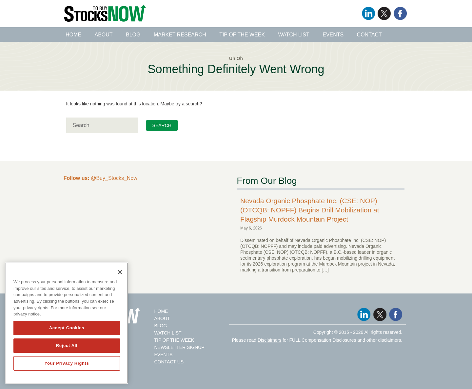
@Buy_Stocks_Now (100, 178)
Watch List (293, 34)
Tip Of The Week (174, 340)
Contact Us (169, 361)
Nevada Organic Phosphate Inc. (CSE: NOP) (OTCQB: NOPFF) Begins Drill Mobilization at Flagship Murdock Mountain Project (309, 210)
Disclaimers (269, 340)
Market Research (180, 34)
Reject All (67, 345)
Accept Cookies (67, 327)
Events (333, 34)
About (103, 34)
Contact (369, 34)
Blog (133, 34)
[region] (66, 323)
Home (73, 34)
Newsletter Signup (179, 347)
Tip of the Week (242, 34)
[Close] (120, 272)
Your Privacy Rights (66, 363)
